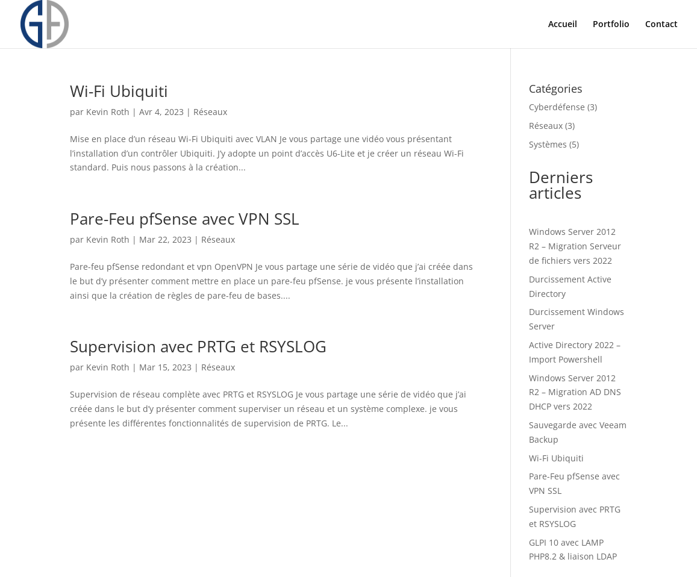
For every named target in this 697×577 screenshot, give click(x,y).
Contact (661, 25)
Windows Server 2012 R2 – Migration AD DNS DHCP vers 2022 (575, 392)
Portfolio (611, 25)
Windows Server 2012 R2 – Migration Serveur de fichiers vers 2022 (575, 246)
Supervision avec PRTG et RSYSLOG (198, 346)
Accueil (562, 25)
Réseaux (210, 111)
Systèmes (548, 144)
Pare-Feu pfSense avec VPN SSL (184, 218)
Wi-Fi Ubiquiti (119, 91)
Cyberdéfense (557, 107)
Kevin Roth (108, 111)
